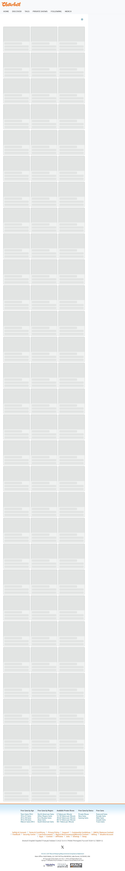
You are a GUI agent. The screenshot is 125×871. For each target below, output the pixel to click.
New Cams (82, 816)
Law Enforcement (45, 834)
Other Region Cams (45, 816)
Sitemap (76, 836)
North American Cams (46, 814)
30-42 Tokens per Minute (66, 818)
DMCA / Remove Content (103, 832)
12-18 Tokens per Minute (66, 816)
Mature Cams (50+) (28, 822)
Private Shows (83, 814)
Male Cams (100, 818)
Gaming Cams (83, 818)
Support (65, 832)
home (6, 11)
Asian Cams (42, 820)
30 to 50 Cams (26, 820)
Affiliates (59, 836)
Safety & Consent (19, 832)
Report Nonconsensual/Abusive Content (72, 834)
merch (68, 11)
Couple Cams (101, 820)
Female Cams (101, 816)
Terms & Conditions (37, 832)
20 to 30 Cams (26, 818)
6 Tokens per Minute (64, 814)
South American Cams (46, 822)
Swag (84, 836)
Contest (49, 836)
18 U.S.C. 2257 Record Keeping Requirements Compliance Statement (62, 853)
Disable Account (106, 834)
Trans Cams (100, 822)
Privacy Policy (53, 832)
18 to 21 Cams (26, 816)
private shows (40, 11)
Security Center (29, 834)
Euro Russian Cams (44, 818)
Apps (41, 836)
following (56, 11)
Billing (94, 834)
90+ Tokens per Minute (65, 822)
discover (16, 11)
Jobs (68, 836)
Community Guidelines (81, 832)
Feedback (16, 834)
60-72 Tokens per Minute (66, 820)
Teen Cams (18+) (27, 814)
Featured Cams (101, 814)
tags (27, 11)
